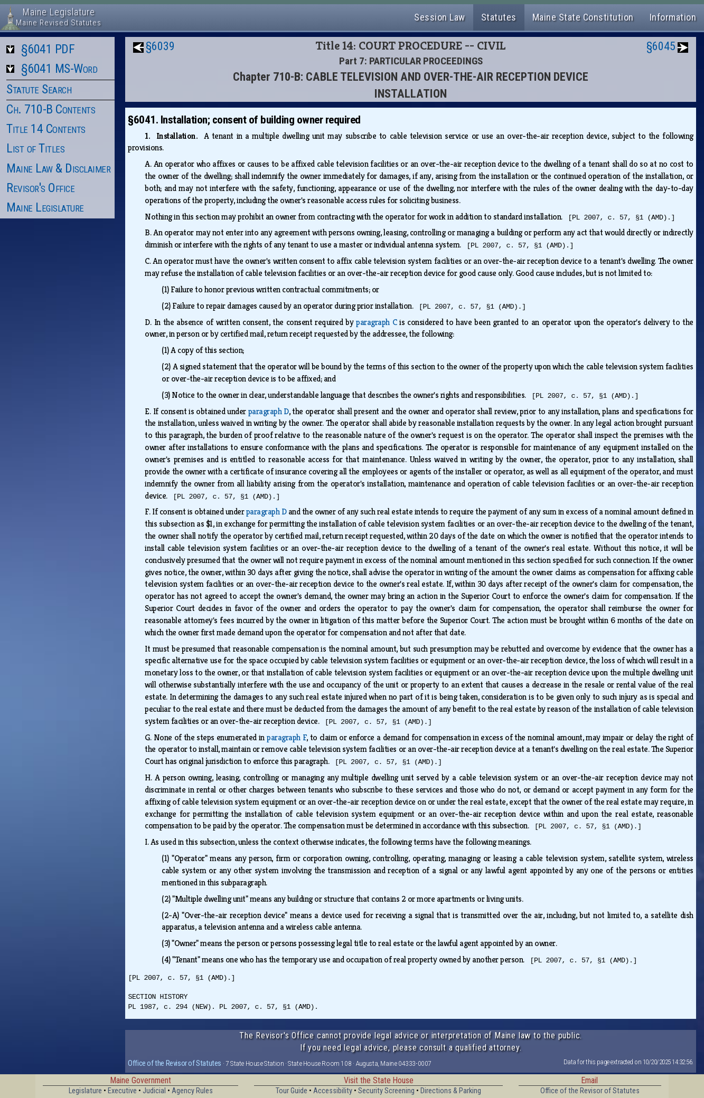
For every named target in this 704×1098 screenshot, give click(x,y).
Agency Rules (192, 1090)
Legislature (85, 1090)
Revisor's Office (40, 187)
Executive (122, 1090)
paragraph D (268, 411)
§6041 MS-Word (59, 68)
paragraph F (286, 737)
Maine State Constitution (583, 17)
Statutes (499, 17)
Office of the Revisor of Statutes (174, 1063)
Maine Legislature (45, 207)
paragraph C (376, 322)
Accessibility (332, 1090)
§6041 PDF (48, 49)
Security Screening (386, 1090)
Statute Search (38, 89)
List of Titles (35, 148)
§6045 (660, 46)
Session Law (439, 17)
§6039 (160, 46)
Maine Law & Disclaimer (58, 168)
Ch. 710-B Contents (50, 109)
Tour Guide (291, 1090)
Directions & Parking (450, 1090)
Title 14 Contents (46, 128)
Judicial (154, 1090)
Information (673, 17)
